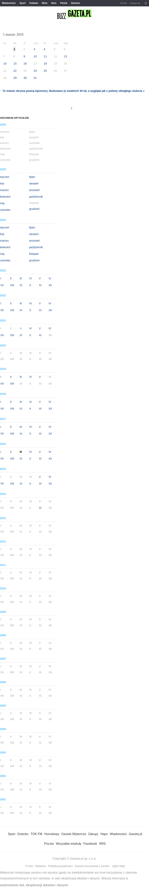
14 (5, 63)
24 (35, 70)
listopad (33, 253)
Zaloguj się (135, 3)
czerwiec (5, 209)
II (11, 278)
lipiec (32, 176)
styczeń (4, 176)
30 (25, 77)
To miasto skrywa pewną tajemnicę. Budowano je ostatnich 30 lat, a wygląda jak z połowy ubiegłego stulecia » (74, 90)
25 (45, 70)
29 (15, 77)
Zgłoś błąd (118, 866)
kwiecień (5, 196)
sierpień (34, 183)
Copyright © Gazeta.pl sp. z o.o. (74, 858)
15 (15, 63)
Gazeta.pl (135, 834)
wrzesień (34, 190)
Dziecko (75, 3)
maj (2, 203)
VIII (12, 285)
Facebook (90, 843)
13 (65, 56)
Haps (104, 834)
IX (21, 285)
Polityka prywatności (60, 866)
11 (45, 56)
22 (15, 70)
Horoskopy (51, 834)
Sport (23, 3)
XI (40, 285)
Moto (45, 3)
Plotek (63, 3)
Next (53, 3)
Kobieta (33, 3)
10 (35, 56)
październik (36, 196)
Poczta (123, 3)
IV (30, 278)
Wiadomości (9, 3)
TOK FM (36, 834)
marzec (4, 190)
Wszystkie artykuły (68, 843)
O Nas (29, 866)
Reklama (40, 866)
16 (25, 63)
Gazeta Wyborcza (73, 834)
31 (35, 77)
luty (2, 183)
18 (45, 63)
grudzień (34, 208)
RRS (102, 843)
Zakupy (93, 834)
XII (50, 285)
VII (2, 285)
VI (50, 278)
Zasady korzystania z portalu (92, 866)
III (21, 278)
